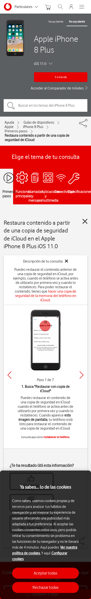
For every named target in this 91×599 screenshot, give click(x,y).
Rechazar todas (45, 587)
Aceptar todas (45, 573)
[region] (45, 535)
